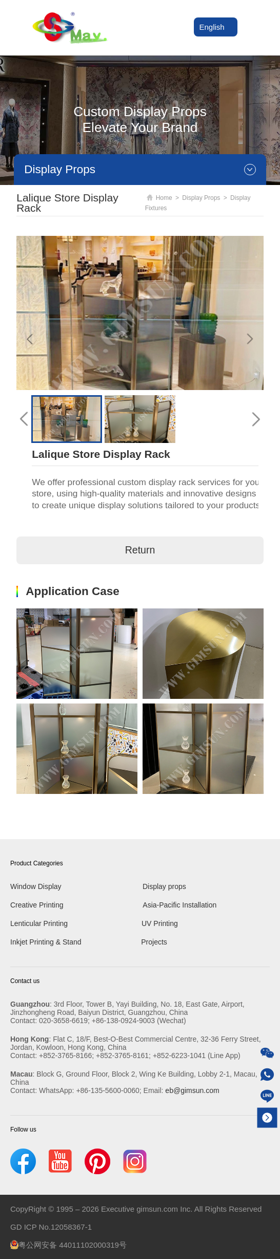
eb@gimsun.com (192, 1090)
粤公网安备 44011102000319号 (68, 1244)
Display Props (201, 197)
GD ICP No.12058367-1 (51, 1227)
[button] (23, 419)
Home (159, 197)
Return (140, 550)
